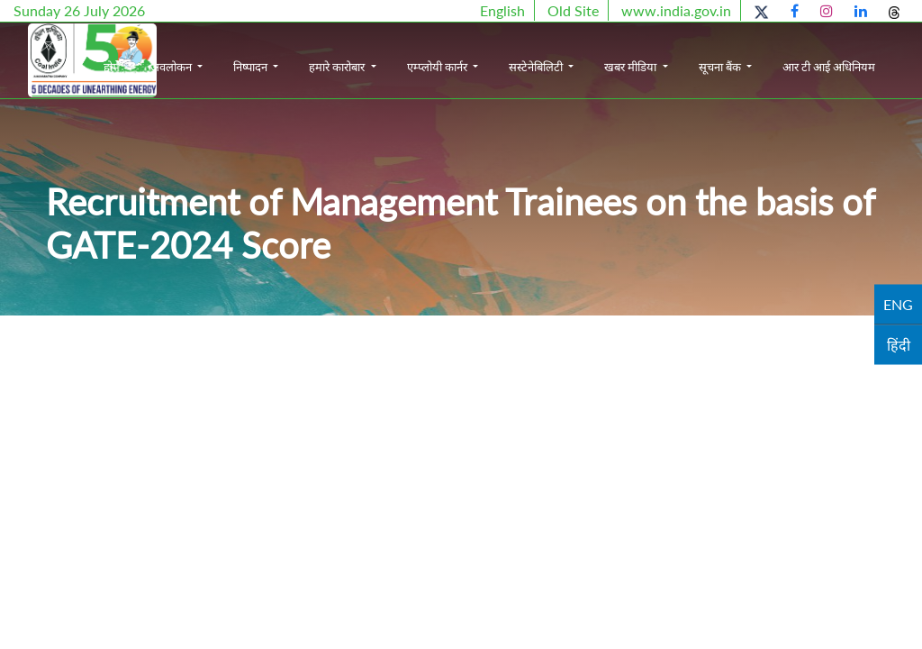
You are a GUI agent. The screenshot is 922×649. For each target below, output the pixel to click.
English (502, 10)
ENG (898, 304)
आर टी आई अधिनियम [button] (873, 70)
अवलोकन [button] (241, 52)
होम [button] (180, 52)
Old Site (573, 10)
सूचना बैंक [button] (789, 52)
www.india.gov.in (676, 10)
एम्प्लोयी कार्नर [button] (506, 52)
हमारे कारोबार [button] (407, 52)
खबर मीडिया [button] (700, 52)
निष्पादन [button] (321, 52)
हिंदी (898, 344)
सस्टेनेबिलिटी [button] (606, 52)
